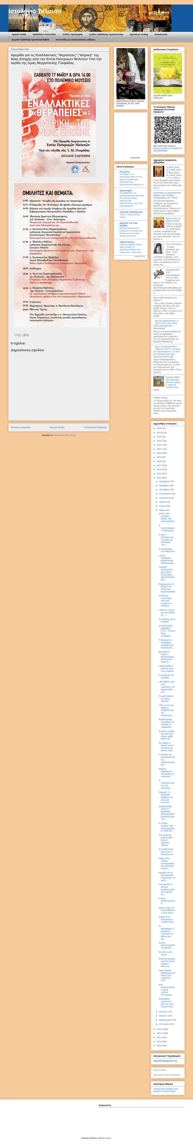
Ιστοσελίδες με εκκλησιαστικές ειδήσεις (75, 39)
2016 (159, 469)
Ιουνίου (162, 506)
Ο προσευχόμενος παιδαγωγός (167, 528)
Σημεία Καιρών (127, 242)
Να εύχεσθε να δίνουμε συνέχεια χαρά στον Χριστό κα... (166, 889)
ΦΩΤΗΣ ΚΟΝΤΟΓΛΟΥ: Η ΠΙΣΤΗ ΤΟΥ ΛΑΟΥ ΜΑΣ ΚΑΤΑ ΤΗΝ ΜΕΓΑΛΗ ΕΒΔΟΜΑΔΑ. (165, 325)
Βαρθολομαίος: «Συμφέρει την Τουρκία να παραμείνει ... (166, 723)
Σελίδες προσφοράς (73, 34)
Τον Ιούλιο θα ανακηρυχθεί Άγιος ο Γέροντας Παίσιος (166, 840)
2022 (159, 445)
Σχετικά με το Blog (139, 34)
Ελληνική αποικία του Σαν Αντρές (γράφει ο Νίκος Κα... (167, 963)
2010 (159, 1041)
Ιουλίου (162, 502)
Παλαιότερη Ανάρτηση (95, 427)
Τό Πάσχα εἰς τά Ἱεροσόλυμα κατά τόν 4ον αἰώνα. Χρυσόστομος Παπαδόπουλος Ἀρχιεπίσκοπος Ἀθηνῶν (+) (132, 179)
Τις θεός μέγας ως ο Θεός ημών (173, 168)
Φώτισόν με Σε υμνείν (165, 953)
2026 (159, 428)
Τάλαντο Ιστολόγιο (160, 1070)
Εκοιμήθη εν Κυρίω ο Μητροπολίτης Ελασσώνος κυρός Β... (166, 657)
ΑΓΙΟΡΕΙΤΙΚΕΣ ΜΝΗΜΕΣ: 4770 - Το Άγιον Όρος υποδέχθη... (167, 631)
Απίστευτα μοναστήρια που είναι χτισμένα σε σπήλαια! (165, 600)
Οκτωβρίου (164, 489)
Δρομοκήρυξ (126, 190)
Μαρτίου (163, 1016)
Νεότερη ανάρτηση (20, 427)
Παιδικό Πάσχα (160, 397)
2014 (159, 478)
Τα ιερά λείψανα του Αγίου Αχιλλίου (166, 698)
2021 (159, 449)
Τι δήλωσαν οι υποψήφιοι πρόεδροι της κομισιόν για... (166, 644)
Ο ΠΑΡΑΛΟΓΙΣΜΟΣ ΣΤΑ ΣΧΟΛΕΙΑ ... (166, 784)
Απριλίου (163, 1011)
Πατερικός (125, 171)
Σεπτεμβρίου (165, 493)
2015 (159, 473)
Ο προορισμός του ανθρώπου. (167, 550)
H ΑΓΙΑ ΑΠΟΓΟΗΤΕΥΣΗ (167, 901)
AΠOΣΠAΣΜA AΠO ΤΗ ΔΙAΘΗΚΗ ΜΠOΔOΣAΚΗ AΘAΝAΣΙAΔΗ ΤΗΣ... (166, 812)
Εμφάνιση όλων (139, 256)
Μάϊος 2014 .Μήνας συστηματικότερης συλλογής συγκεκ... (166, 863)
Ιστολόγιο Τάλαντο (34, 11)
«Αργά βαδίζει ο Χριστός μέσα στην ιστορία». (166, 668)
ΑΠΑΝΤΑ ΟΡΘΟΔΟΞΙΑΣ (131, 212)
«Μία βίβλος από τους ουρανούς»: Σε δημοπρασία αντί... (167, 687)
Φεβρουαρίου (165, 1020)
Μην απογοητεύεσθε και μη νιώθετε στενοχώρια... (166, 989)
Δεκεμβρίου (164, 481)
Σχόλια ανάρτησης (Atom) (65, 435)
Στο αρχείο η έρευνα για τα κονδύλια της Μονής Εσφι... (166, 747)
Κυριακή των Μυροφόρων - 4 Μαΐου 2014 (166, 919)
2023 (159, 441)
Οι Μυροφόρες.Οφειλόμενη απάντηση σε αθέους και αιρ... (166, 932)
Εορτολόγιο (135, 157)
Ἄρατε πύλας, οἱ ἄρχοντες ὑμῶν (173, 219)
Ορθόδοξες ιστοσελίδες (44, 34)
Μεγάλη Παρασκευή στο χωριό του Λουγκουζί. (166, 773)
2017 (159, 465)
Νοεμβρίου (164, 485)
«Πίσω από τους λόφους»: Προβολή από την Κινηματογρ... (166, 710)
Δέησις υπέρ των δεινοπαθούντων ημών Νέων (167, 910)
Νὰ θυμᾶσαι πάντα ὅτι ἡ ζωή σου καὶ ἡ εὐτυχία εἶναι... (166, 1003)
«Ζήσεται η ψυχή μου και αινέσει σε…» (167, 612)
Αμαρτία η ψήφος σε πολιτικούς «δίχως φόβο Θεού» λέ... (167, 735)
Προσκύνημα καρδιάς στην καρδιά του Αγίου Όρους (165, 1090)
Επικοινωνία (161, 34)
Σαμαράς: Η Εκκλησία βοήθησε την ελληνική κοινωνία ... (166, 797)
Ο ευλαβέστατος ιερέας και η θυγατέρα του (166, 852)
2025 (159, 432)
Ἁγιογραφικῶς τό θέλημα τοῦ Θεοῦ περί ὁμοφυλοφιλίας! (167, 588)
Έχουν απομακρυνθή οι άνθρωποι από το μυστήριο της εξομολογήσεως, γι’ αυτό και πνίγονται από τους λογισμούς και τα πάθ (166, 351)
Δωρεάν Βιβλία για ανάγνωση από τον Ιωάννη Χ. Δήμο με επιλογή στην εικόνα (167, 383)
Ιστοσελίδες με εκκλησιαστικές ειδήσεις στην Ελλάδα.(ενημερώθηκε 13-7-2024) (167, 195)
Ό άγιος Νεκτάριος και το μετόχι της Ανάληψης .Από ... (166, 539)
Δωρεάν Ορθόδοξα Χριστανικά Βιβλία (30, 39)
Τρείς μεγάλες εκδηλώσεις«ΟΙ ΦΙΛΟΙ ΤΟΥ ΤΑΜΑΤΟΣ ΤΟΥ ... (167, 975)
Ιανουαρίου (164, 1024)
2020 (159, 453)
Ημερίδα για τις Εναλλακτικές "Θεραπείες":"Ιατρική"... (167, 876)
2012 (159, 1033)
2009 (159, 1045)
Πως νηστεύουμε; (174, 244)
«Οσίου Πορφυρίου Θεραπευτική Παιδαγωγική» (166, 559)
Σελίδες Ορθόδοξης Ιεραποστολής (106, 34)
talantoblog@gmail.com (165, 1061)
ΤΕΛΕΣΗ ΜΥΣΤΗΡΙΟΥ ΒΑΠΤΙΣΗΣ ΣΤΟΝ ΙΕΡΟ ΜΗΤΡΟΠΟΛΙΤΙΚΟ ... (167, 573)
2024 (159, 436)
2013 (159, 1029)
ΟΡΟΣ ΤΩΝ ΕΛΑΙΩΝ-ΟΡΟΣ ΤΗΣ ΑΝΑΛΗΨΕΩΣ (166, 517)
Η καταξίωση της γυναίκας (166, 676)
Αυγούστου (164, 498)
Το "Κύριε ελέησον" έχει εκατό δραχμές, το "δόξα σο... (167, 827)
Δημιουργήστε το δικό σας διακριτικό (166, 1075)
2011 (159, 1037)
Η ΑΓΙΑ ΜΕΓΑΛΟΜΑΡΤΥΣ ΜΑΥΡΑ (167, 945)
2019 (159, 457)
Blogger (107, 1138)
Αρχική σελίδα (19, 34)
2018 (159, 461)
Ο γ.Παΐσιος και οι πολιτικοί (167, 620)
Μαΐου (162, 510)
